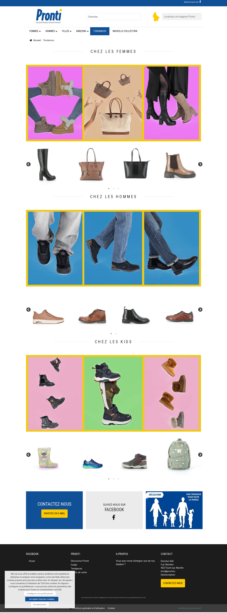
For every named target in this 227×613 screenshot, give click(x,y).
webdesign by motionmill (189, 608)
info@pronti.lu (168, 571)
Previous (27, 163)
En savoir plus (39, 604)
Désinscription (168, 574)
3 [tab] (118, 188)
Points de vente (79, 572)
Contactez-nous (173, 583)
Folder (74, 565)
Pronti (32, 561)
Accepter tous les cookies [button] (41, 599)
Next (199, 163)
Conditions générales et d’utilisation (88, 608)
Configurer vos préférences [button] (40, 593)
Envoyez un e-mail (54, 513)
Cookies (111, 608)
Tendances (76, 568)
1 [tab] (108, 188)
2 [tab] (113, 188)
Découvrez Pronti (80, 561)
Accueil (37, 40)
